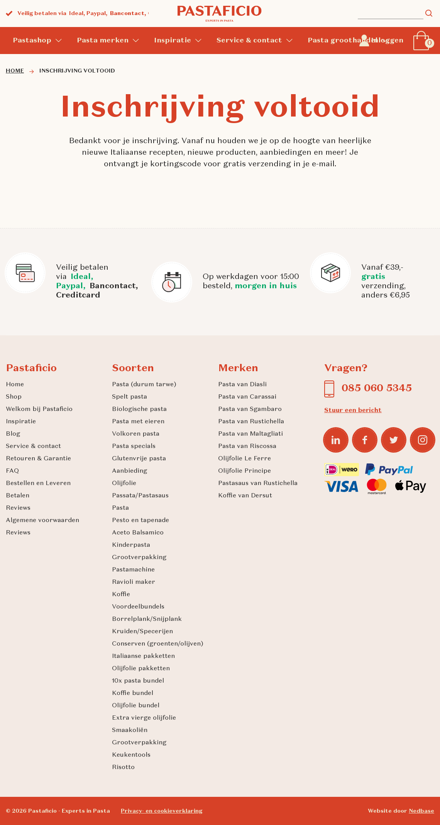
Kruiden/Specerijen (142, 632)
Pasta (120, 508)
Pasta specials (134, 446)
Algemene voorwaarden (42, 520)
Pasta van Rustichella (251, 422)
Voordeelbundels (138, 607)
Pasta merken (103, 40)
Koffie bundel (132, 693)
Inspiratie (172, 40)
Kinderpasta (131, 545)
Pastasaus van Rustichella (258, 483)
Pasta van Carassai (247, 397)
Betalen (17, 496)
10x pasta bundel (138, 681)
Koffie (121, 595)
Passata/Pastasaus (140, 496)
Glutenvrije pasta (139, 459)
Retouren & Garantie (38, 459)
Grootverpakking (139, 558)
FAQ (12, 471)
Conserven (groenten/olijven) (157, 644)
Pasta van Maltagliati (250, 434)
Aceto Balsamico (138, 533)
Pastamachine (133, 570)
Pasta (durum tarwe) (144, 385)
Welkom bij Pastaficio (39, 409)
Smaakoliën (129, 730)
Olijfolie (124, 483)
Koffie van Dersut (245, 496)
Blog (13, 434)
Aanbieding (129, 471)
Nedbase (421, 811)
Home (15, 385)
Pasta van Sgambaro (250, 409)
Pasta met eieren (138, 422)
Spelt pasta (129, 397)
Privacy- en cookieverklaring (161, 811)
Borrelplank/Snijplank (147, 619)
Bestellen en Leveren (38, 483)
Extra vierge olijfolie (144, 718)
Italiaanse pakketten (143, 656)
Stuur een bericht (353, 410)
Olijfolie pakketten (141, 669)
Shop (14, 397)
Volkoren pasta (135, 434)
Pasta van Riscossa (247, 446)
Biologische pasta (139, 409)
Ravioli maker (133, 582)
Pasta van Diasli (242, 385)
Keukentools (131, 755)
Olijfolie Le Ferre (244, 459)
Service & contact (249, 40)
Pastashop (32, 40)
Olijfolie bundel (135, 706)
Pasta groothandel (342, 40)
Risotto (123, 767)
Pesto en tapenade (140, 520)
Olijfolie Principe (244, 471)
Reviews (18, 508)
